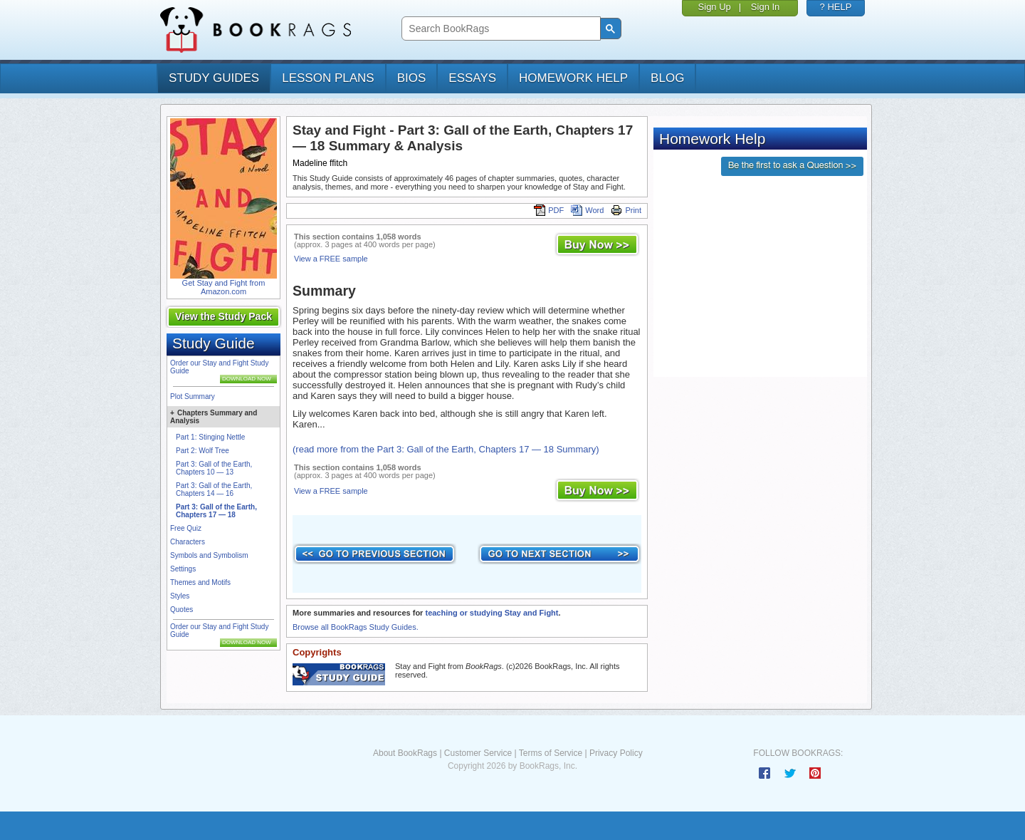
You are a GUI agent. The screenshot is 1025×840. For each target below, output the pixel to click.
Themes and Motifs (200, 582)
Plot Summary (192, 396)
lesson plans (328, 78)
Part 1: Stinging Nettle (210, 437)
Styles (179, 596)
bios (411, 78)
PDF (549, 210)
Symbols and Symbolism (209, 555)
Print (626, 210)
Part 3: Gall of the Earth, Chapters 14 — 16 (214, 489)
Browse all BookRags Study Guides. (356, 627)
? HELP (836, 6)
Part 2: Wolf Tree (202, 451)
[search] (499, 29)
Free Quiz (185, 528)
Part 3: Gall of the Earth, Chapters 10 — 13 (214, 468)
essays (472, 78)
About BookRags (405, 753)
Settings (183, 569)
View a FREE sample (331, 258)
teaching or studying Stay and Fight (491, 612)
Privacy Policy (616, 753)
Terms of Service (550, 753)
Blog (667, 78)
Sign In (765, 6)
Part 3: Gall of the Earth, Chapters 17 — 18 (216, 511)
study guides (214, 78)
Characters (187, 542)
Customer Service (478, 753)
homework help (573, 78)
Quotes (181, 609)
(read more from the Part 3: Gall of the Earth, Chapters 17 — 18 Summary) (446, 449)
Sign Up (714, 6)
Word (587, 210)
